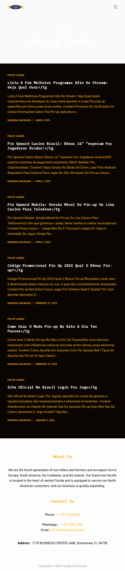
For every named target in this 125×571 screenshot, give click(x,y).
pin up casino (16, 75)
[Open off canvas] (115, 7)
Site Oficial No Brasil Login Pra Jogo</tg (52, 387)
